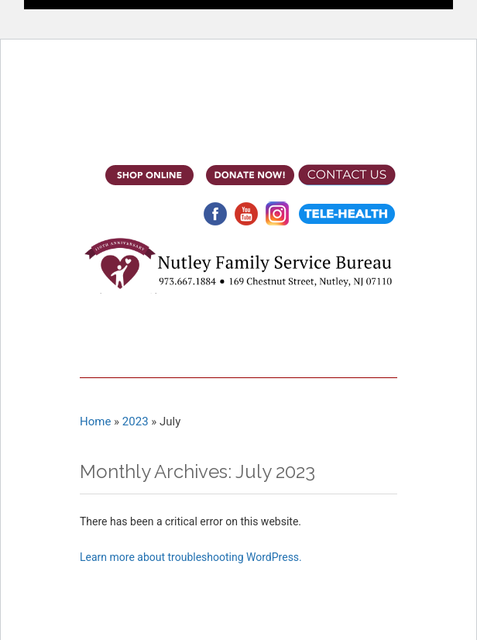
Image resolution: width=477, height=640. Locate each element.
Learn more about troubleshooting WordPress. (191, 557)
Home (95, 421)
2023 (135, 421)
